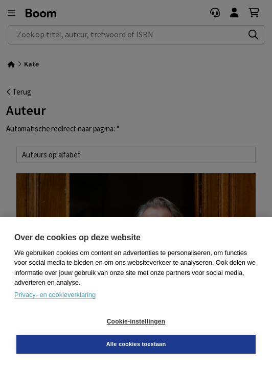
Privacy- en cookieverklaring (55, 294)
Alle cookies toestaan (136, 344)
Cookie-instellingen (136, 321)
